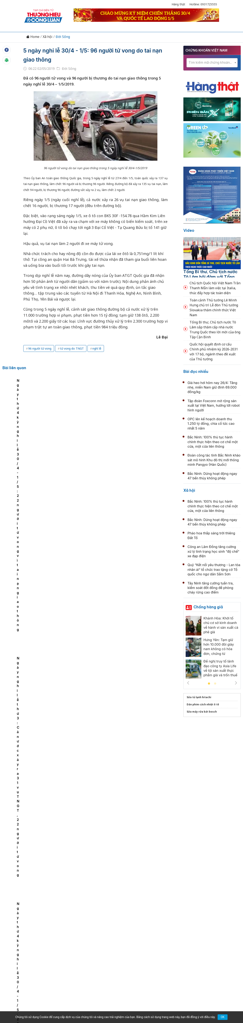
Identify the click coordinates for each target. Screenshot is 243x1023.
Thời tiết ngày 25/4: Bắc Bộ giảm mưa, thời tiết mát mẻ (116, 614)
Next (236, 682)
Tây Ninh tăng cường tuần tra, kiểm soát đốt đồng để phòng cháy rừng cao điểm (211, 588)
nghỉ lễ (96, 348)
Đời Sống (63, 37)
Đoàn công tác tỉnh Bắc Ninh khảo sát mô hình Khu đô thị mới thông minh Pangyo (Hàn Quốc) (214, 460)
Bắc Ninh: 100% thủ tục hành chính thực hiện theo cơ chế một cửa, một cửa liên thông (213, 441)
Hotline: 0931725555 (203, 4)
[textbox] (212, 62)
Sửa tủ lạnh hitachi (199, 697)
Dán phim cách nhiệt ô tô (203, 704)
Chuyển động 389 (100, 937)
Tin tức (37, 937)
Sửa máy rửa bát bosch (202, 711)
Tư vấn (177, 937)
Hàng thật (178, 4)
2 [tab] (215, 684)
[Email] (43, 971)
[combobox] (212, 62)
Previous (188, 682)
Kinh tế (53, 937)
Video (188, 230)
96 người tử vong (39, 348)
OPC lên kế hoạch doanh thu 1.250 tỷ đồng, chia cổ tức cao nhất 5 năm (211, 423)
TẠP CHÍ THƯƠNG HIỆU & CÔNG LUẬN (119, 1004)
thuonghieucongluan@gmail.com (104, 965)
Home (32, 37)
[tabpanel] (49, 418)
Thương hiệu (73, 937)
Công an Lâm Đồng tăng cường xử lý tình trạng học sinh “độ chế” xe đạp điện (213, 551)
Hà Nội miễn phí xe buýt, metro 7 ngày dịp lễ (107, 839)
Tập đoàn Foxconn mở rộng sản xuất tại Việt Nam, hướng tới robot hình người (214, 405)
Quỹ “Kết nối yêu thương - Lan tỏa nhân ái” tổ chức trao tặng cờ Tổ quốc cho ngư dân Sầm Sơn (214, 569)
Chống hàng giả (208, 607)
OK (222, 1017)
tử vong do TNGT (72, 348)
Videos (206, 937)
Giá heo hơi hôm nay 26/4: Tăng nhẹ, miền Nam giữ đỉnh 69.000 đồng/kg (212, 387)
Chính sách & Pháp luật (136, 937)
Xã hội (47, 37)
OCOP (163, 937)
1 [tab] (209, 684)
